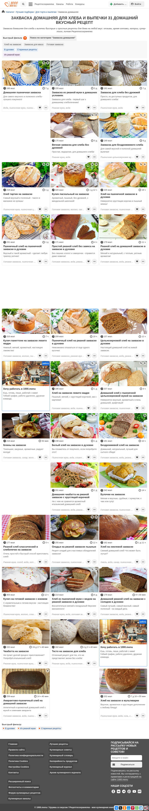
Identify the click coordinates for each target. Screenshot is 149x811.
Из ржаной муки (12, 55)
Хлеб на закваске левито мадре (70, 393)
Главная (12, 744)
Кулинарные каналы (19, 798)
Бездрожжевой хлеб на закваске (120, 445)
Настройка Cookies (18, 767)
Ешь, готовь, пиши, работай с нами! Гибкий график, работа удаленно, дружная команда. (24, 396)
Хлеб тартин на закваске (17, 194)
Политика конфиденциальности (25, 755)
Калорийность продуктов (63, 761)
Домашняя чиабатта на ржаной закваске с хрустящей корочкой (70, 496)
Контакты (13, 772)
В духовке (9, 49)
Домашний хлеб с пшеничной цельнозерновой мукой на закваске (122, 394)
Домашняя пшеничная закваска (22, 92)
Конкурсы (79, 4)
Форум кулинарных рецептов (24, 793)
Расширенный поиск (19, 781)
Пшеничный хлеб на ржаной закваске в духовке (74, 342)
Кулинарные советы (61, 749)
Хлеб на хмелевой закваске (117, 546)
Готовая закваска (55, 44)
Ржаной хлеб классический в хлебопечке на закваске (20, 548)
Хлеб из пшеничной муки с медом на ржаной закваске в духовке (74, 600)
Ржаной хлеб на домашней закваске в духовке (123, 247)
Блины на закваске (14, 445)
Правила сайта (16, 749)
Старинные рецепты (27, 49)
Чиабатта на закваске (16, 651)
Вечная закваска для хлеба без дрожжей (70, 146)
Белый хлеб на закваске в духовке (72, 445)
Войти (136, 4)
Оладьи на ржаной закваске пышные (74, 546)
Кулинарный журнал (61, 767)
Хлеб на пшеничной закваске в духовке (119, 195)
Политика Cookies (18, 761)
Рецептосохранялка (44, 4)
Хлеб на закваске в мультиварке (120, 700)
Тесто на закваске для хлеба (69, 651)
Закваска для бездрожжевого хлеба (122, 144)
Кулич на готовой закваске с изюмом (25, 599)
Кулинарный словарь (61, 755)
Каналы (60, 4)
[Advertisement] (26, 131)
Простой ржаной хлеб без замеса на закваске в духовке (73, 247)
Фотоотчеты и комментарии (23, 787)
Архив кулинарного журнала (65, 772)
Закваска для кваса (33, 44)
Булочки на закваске (113, 494)
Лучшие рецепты (59, 744)
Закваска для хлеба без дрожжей (120, 92)
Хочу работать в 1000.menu (19, 388)
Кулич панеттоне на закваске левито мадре (25, 342)
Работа (69, 4)
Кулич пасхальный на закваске (70, 194)
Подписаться (123, 764)
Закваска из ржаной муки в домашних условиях (74, 94)
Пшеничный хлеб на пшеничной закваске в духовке (22, 247)
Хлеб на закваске (12, 44)
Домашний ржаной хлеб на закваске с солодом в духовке (123, 600)
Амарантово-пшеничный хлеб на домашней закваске (22, 702)
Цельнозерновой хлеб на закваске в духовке (122, 342)
